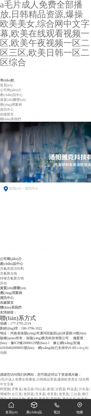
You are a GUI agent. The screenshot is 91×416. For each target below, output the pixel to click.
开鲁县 (17, 389)
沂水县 (84, 389)
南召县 (29, 389)
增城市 (5, 394)
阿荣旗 (5, 389)
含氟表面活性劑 (12, 268)
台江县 (17, 394)
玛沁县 (40, 389)
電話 (57, 406)
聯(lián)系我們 (10, 307)
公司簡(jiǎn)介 (11, 259)
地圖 (79, 406)
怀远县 (72, 389)
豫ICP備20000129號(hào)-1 (30, 343)
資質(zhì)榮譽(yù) (13, 288)
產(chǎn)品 (34, 406)
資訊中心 (31, 188)
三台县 (75, 394)
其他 (3, 283)
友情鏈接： (8, 312)
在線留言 (7, 302)
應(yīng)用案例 (11, 293)
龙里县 (64, 394)
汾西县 (60, 389)
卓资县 (52, 394)
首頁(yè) (15, 188)
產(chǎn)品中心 (11, 264)
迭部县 (29, 394)
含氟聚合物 (8, 273)
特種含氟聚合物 (12, 278)
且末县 (40, 394)
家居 (50, 389)
